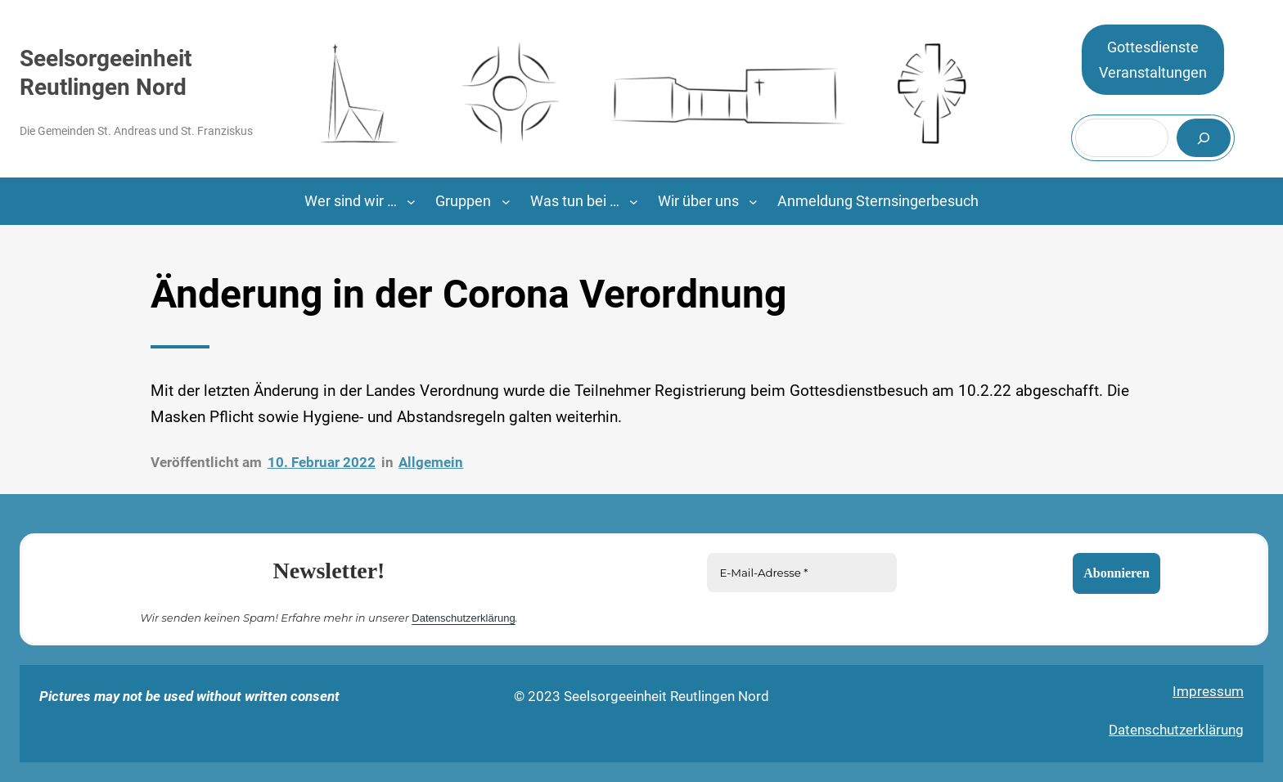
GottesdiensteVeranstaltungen (1153, 60)
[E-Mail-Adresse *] (802, 572)
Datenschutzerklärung (463, 618)
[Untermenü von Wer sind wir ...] (411, 201)
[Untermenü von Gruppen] (506, 201)
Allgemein (430, 462)
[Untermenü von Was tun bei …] (633, 201)
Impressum (1208, 691)
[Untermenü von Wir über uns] (753, 201)
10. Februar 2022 (322, 462)
